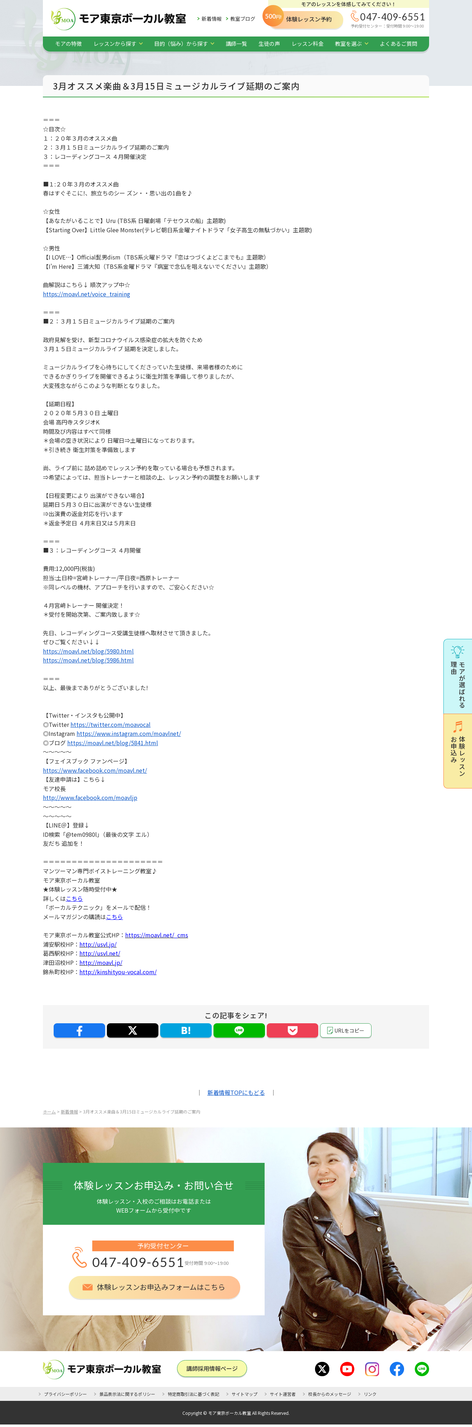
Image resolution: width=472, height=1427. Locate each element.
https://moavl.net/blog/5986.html (88, 660)
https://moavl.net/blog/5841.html (112, 742)
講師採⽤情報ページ (212, 1368)
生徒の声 (269, 43)
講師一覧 (236, 43)
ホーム (49, 1111)
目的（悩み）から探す (181, 43)
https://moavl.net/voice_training (86, 294)
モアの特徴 (68, 43)
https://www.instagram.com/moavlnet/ (129, 733)
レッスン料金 (307, 43)
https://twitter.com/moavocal (110, 724)
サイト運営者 (283, 1394)
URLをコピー (349, 1030)
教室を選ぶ (348, 43)
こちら (74, 898)
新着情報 (212, 18)
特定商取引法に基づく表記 (193, 1394)
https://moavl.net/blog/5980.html (88, 651)
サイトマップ (244, 1394)
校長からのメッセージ (329, 1394)
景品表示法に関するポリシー (127, 1394)
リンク (370, 1394)
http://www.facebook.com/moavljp (90, 797)
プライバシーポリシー (65, 1394)
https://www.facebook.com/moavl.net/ (95, 770)
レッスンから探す (114, 43)
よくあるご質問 (398, 43)
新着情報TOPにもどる (236, 1092)
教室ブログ (242, 18)
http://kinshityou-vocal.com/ (118, 971)
